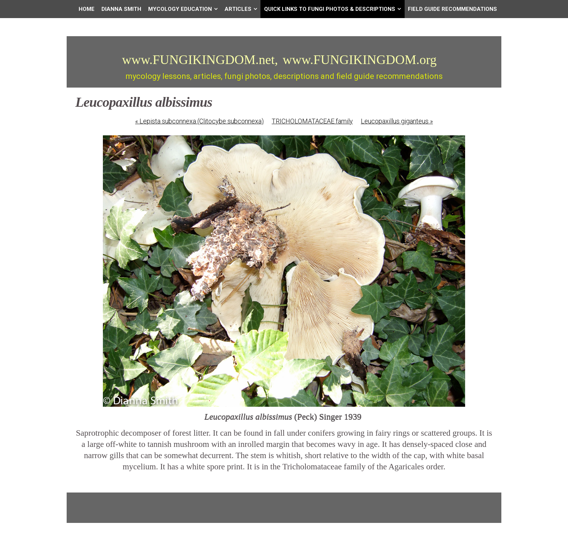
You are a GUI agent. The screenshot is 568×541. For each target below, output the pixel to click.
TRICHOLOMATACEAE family (312, 121)
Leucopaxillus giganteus (397, 121)
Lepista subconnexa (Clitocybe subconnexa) (199, 121)
